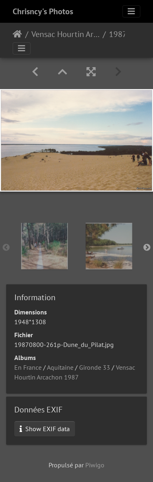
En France (28, 367)
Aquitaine (60, 367)
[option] (44, 246)
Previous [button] (6, 248)
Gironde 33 (94, 367)
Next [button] (147, 248)
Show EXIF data (45, 429)
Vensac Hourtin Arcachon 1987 (65, 34)
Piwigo (94, 465)
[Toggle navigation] (131, 11)
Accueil (17, 34)
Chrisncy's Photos (43, 11)
